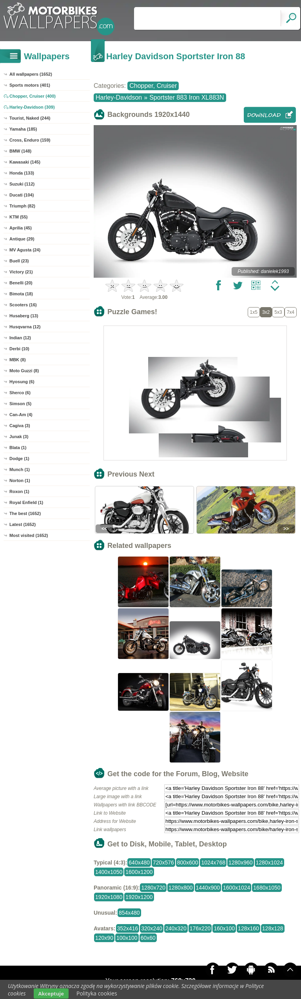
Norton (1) (19, 480)
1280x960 (240, 862)
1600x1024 (236, 887)
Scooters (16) (23, 304)
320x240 (151, 928)
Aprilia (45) (20, 228)
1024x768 (213, 862)
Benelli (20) (21, 282)
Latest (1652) (22, 524)
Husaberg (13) (23, 315)
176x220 (200, 928)
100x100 (127, 938)
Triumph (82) (22, 206)
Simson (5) (20, 403)
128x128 (272, 928)
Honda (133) (21, 173)
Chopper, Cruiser (153, 85)
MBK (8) (17, 359)
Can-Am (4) (21, 414)
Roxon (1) (19, 491)
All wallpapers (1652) (30, 74)
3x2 (266, 312)
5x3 (278, 312)
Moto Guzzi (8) (24, 370)
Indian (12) (20, 337)
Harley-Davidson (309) (32, 107)
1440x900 (208, 887)
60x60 (148, 938)
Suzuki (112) (21, 184)
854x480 (129, 913)
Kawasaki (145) (24, 162)
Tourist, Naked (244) (29, 118)
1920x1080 (108, 897)
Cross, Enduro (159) (30, 140)
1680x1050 (266, 887)
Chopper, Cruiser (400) (32, 96)
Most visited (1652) (28, 535)
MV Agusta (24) (24, 249)
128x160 (248, 928)
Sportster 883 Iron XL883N (186, 97)
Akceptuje (51, 993)
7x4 (290, 312)
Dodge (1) (19, 458)
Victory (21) (21, 271)
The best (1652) (25, 513)
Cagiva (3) (19, 425)
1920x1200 (138, 897)
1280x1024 (269, 862)
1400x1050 (108, 872)
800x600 (187, 862)
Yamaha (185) (23, 129)
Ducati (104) (21, 195)
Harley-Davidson (119, 97)
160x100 (224, 928)
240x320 (176, 928)
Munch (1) (19, 469)
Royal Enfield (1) (26, 502)
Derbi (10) (19, 348)
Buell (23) (19, 260)
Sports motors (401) (29, 85)
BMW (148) (20, 151)
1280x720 (153, 887)
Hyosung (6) (21, 381)
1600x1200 (138, 872)
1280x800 (181, 887)
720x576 (163, 862)
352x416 (127, 928)
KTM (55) (18, 217)
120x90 (104, 938)
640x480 (139, 862)
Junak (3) (18, 436)
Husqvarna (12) (24, 326)
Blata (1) (17, 447)
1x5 (253, 312)
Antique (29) (21, 239)
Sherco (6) (20, 392)
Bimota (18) (21, 293)
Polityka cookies (96, 993)
